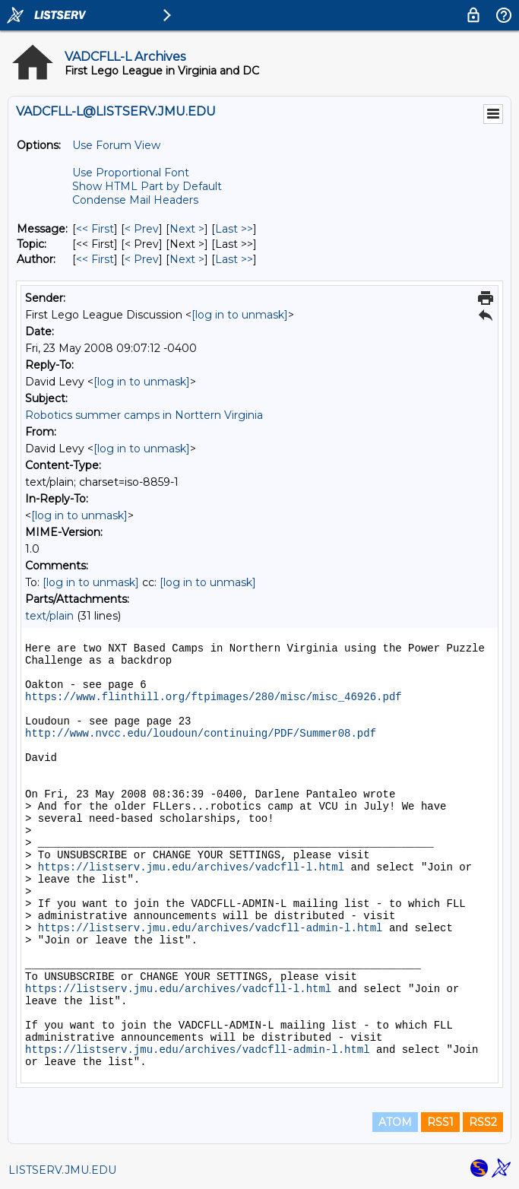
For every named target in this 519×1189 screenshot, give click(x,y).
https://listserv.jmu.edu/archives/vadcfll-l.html (191, 867)
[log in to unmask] (239, 315)
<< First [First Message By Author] (95, 259)
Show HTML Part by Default (147, 186)
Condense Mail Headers (135, 200)
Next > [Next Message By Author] (186, 259)
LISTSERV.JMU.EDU (62, 1170)
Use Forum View (116, 145)
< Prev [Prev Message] (142, 229)
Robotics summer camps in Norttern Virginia (144, 415)
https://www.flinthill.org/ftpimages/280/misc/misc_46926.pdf (213, 697)
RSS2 (483, 1122)
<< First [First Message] (95, 229)
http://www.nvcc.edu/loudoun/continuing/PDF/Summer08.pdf (200, 734)
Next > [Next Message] (186, 229)
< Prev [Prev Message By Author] (142, 259)
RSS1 (440, 1122)
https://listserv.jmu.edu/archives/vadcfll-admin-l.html (210, 928)
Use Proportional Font (130, 172)
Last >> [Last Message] (234, 229)
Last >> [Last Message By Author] (234, 259)
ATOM (395, 1122)
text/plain (49, 616)
